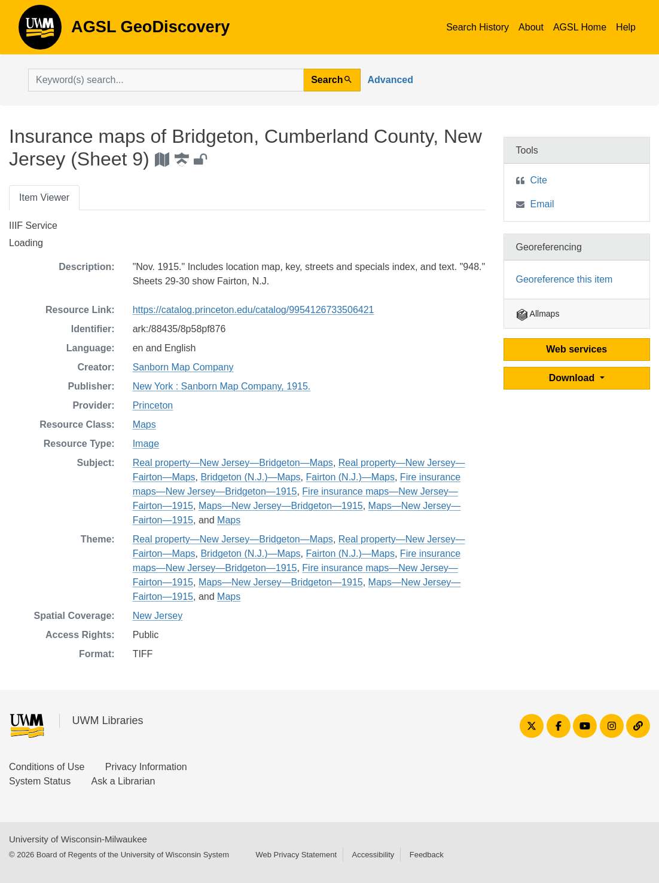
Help (626, 27)
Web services (576, 349)
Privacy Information (146, 767)
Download (573, 378)
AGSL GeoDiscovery (40, 31)
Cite (538, 180)
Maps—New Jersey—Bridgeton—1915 (281, 506)
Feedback (427, 854)
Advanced (390, 80)
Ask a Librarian (123, 781)
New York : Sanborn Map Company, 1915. (222, 386)
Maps (144, 424)
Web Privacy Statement (296, 854)
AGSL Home (579, 27)
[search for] (166, 80)
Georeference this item (564, 279)
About (531, 27)
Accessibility (373, 854)
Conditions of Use (46, 767)
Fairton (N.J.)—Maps (350, 477)
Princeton (153, 405)
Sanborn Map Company (183, 367)
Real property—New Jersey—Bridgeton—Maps (233, 463)
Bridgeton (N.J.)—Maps (250, 477)
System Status (40, 781)
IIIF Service (33, 225)
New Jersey (158, 616)
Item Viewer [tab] (44, 197)
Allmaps (538, 313)
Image (146, 444)
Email (542, 204)
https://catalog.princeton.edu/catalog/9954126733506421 (253, 310)
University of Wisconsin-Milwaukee (78, 839)
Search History (477, 27)
